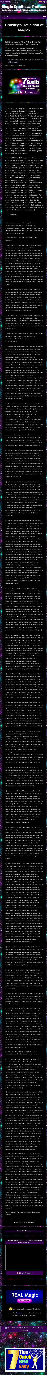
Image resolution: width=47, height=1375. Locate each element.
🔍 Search (5, 2)
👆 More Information (25, 1273)
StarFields (19, 1313)
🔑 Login (42, 2)
